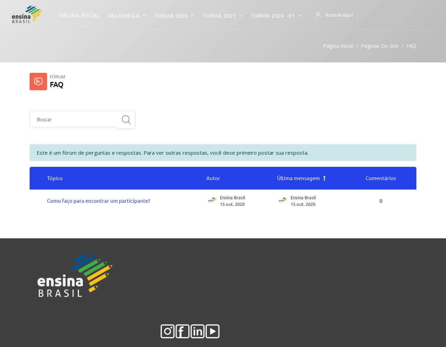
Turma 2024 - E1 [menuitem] (276, 15)
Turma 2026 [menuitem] (174, 15)
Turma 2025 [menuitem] (222, 15)
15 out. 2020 (303, 204)
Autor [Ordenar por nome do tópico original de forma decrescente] (213, 178)
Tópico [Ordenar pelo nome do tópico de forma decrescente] (55, 178)
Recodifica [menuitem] (127, 15)
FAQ (411, 45)
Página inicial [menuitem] (80, 14)
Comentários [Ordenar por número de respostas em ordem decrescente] (381, 178)
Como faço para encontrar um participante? (98, 200)
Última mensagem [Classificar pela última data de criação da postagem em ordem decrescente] (298, 178)
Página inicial (338, 45)
